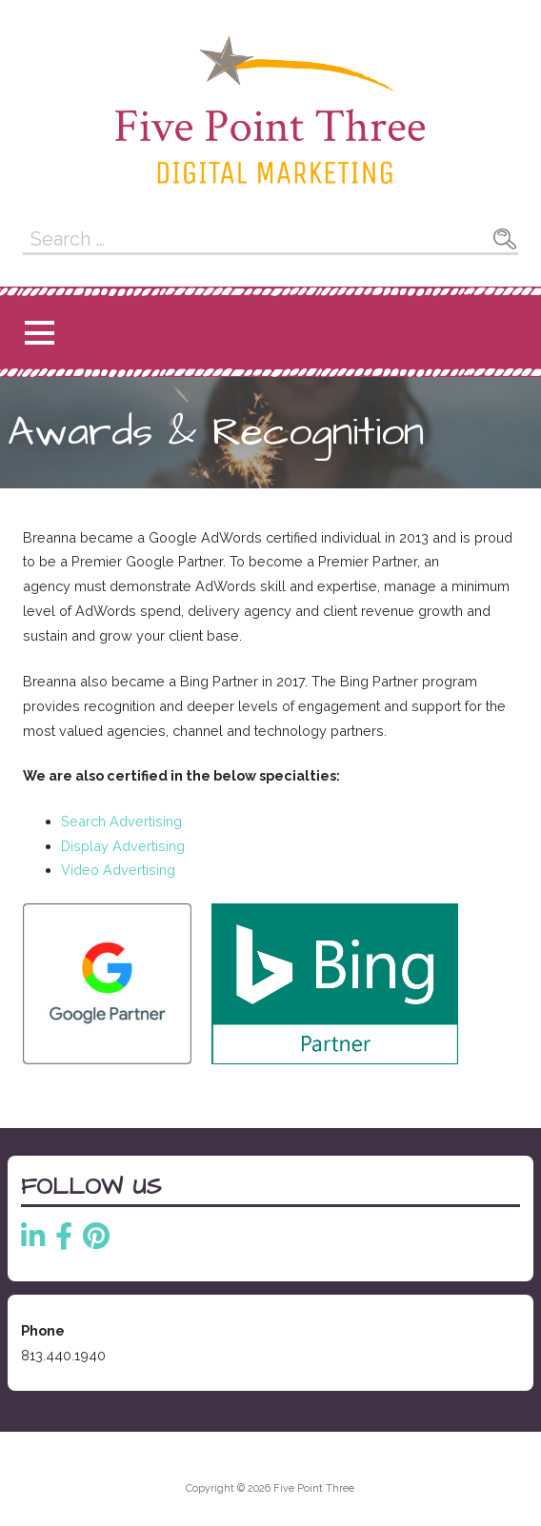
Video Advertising (118, 870)
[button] (39, 333)
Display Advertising (123, 846)
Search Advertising (121, 821)
